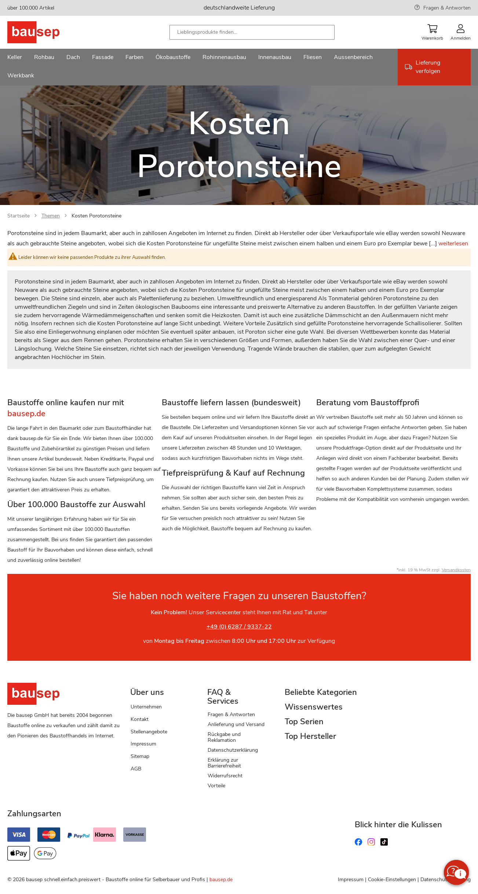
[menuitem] (14, 58)
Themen (50, 215)
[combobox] (252, 32)
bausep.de (221, 879)
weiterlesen (453, 243)
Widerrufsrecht (225, 775)
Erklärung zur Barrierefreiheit (224, 762)
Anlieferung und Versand (236, 724)
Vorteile (216, 785)
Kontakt (140, 719)
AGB (136, 768)
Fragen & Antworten (447, 7)
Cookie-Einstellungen (392, 879)
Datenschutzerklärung (233, 750)
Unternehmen (146, 706)
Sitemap (140, 756)
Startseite (18, 215)
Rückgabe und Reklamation (224, 737)
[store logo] (45, 32)
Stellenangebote (149, 731)
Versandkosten (456, 570)
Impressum (143, 743)
